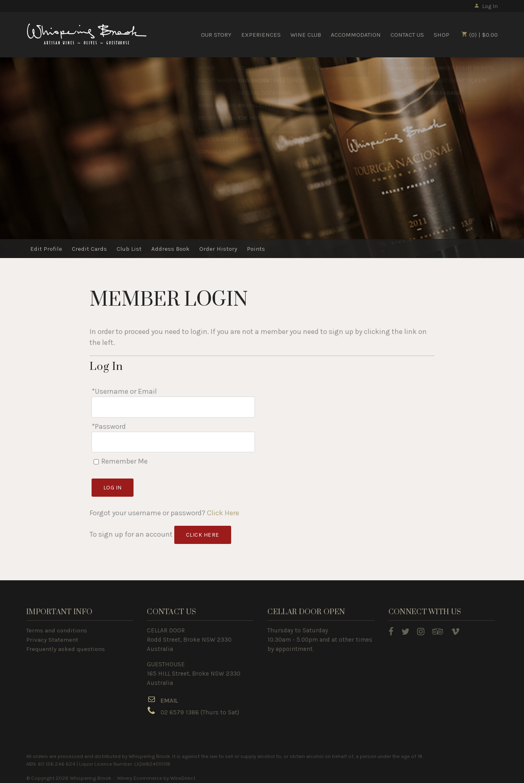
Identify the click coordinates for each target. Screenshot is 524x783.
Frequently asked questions (65, 645)
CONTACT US (407, 34)
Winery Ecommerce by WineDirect (156, 774)
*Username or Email (124, 391)
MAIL (171, 697)
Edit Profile (46, 248)
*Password (109, 424)
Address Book (170, 248)
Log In (486, 6)
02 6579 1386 (180, 708)
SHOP (441, 34)
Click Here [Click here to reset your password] (223, 509)
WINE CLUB (305, 34)
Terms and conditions (56, 626)
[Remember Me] (96, 457)
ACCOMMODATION (356, 34)
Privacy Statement (52, 635)
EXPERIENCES (261, 34)
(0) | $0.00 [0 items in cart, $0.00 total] (479, 34)
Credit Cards (89, 248)
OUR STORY (216, 34)
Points (256, 248)
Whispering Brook (86, 34)
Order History (218, 248)
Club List (129, 248)
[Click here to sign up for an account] (202, 531)
